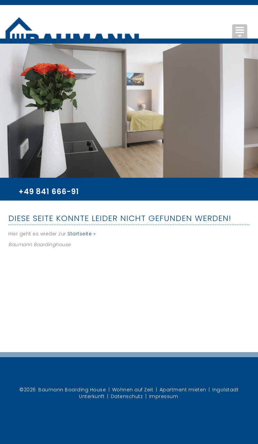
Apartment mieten (183, 389)
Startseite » (81, 233)
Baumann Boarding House (72, 389)
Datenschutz (127, 396)
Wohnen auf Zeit (133, 389)
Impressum (163, 396)
